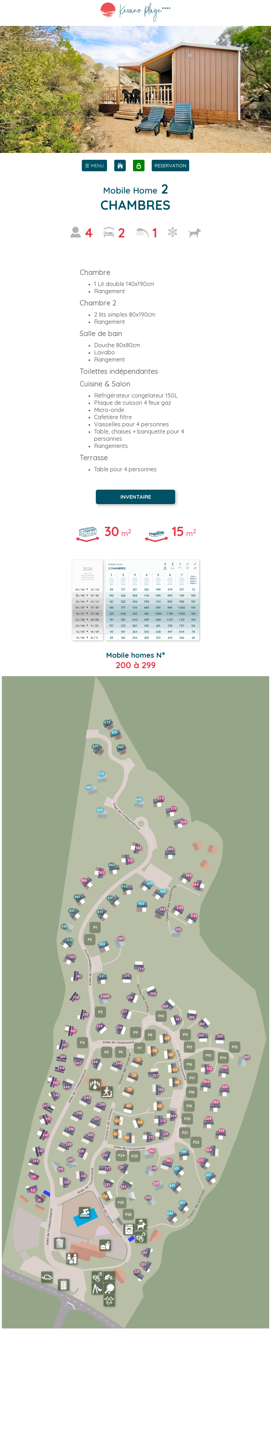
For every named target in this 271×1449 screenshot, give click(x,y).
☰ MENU (94, 165)
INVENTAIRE (135, 496)
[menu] (94, 165)
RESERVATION (170, 165)
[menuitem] (94, 165)
